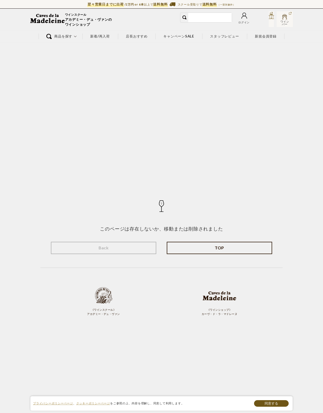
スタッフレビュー (224, 36)
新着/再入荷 (100, 36)
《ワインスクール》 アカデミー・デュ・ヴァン (103, 301)
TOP (219, 247)
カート (247, 23)
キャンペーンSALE (178, 36)
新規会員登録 (266, 36)
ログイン (210, 23)
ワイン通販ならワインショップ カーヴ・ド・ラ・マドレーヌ (48, 19)
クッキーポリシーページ (93, 403)
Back (104, 247)
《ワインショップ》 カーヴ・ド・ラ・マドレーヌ (219, 301)
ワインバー (285, 23)
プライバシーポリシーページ (53, 403)
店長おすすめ (137, 36)
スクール (265, 23)
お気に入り (229, 23)
